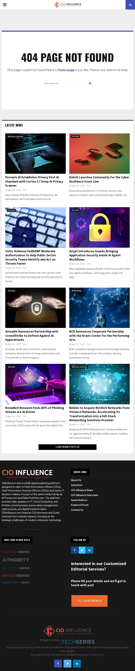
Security (75, 136)
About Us (76, 480)
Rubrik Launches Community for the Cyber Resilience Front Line (99, 179)
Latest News (14, 125)
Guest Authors (79, 500)
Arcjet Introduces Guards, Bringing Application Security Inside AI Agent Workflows (95, 255)
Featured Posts (80, 505)
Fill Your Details (89, 601)
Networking (76, 291)
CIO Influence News (82, 490)
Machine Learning (15, 136)
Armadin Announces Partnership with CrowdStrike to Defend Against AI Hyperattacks (31, 336)
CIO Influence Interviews (84, 495)
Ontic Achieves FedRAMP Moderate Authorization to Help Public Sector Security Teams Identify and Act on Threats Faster (30, 257)
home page (66, 70)
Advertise (76, 485)
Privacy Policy (96, 654)
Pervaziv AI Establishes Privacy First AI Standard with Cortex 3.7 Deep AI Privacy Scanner (34, 181)
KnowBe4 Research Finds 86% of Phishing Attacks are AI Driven (34, 410)
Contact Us (77, 510)
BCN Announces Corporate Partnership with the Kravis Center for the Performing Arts (99, 336)
